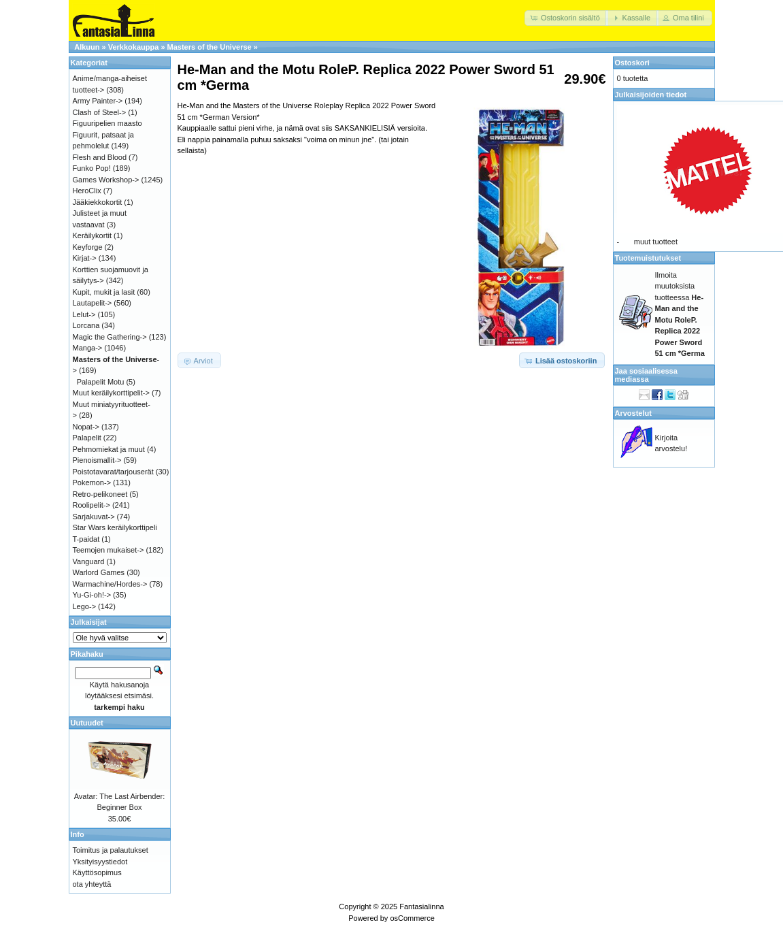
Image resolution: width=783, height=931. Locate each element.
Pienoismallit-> (97, 460)
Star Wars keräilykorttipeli (115, 527)
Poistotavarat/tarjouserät (113, 472)
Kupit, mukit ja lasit (104, 292)
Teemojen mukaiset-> (108, 550)
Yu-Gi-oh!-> (92, 595)
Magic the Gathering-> (110, 337)
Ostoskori (632, 63)
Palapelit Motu (100, 382)
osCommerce (412, 918)
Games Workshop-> (106, 180)
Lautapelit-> (92, 303)
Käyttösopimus (97, 872)
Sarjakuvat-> (94, 516)
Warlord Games (99, 572)
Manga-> (88, 348)
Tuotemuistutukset (648, 258)
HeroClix (87, 190)
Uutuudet (87, 723)
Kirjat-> (85, 258)
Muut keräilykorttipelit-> (111, 393)
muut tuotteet (656, 242)
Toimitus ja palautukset (110, 850)
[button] (566, 18)
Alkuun (86, 47)
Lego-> (85, 606)
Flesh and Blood (100, 157)
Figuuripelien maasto (107, 123)
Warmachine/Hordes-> (110, 584)
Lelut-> (84, 314)
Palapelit (87, 438)
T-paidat (86, 539)
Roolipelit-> (91, 505)
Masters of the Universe (209, 47)
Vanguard (89, 561)
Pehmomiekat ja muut (109, 449)
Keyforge (88, 247)
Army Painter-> (98, 101)
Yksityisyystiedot (100, 862)
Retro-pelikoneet (100, 494)
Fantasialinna (421, 906)
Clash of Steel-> (100, 112)
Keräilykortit (92, 235)
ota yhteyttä (92, 884)
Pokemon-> (92, 482)
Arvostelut (633, 413)
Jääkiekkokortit (97, 202)
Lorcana (86, 325)
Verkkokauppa (133, 47)
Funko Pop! (92, 168)
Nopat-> (86, 427)
